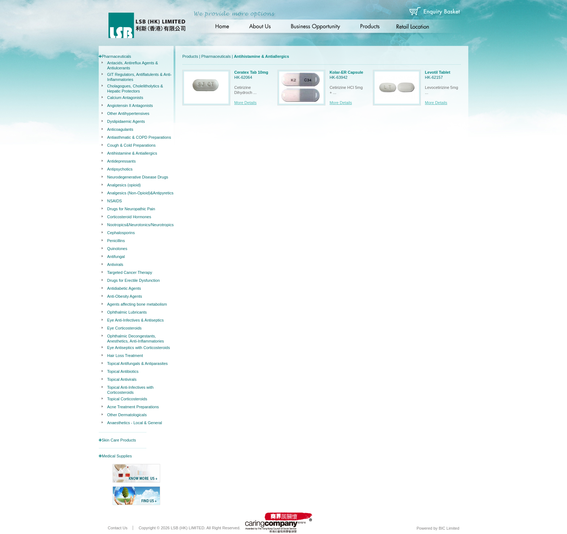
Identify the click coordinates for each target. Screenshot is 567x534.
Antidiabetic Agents (124, 288)
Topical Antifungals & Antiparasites (137, 363)
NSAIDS (114, 201)
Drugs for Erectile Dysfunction (133, 280)
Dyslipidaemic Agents (126, 121)
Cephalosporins (121, 233)
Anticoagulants (120, 129)
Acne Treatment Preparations (133, 407)
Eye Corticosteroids (124, 328)
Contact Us (117, 528)
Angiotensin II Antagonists (130, 105)
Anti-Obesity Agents (124, 296)
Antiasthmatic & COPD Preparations (139, 137)
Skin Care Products (119, 440)
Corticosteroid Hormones (129, 217)
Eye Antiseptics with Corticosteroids (138, 347)
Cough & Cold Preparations (131, 145)
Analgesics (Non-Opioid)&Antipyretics (140, 193)
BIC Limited (449, 528)
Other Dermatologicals (126, 415)
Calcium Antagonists (125, 97)
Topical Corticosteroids (127, 399)
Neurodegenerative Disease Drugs (137, 177)
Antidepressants (121, 161)
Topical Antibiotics (122, 371)
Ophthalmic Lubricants (126, 312)
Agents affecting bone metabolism (137, 304)
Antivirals (115, 264)
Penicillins (116, 240)
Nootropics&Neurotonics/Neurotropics (140, 225)
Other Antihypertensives (128, 113)
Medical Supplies (117, 456)
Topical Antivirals (121, 379)
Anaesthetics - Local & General (134, 423)
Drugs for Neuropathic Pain (131, 209)
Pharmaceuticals (116, 56)
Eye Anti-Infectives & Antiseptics (135, 320)
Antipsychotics (119, 169)
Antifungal (116, 256)
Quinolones (117, 248)
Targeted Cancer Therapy (129, 272)
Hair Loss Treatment (125, 355)
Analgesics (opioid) (124, 185)
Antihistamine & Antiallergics (132, 153)
